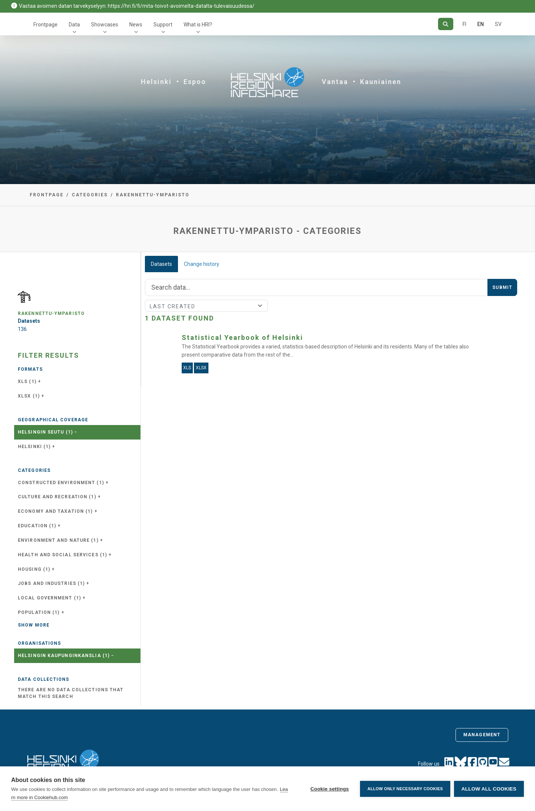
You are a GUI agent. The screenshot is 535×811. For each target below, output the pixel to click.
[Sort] (206, 306)
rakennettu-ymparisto (152, 194)
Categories (90, 194)
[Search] (445, 24)
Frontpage (45, 25)
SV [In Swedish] (498, 24)
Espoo (195, 82)
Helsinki (156, 82)
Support (162, 25)
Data (74, 25)
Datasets (161, 264)
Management (481, 734)
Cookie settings (329, 789)
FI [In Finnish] (464, 24)
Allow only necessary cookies (405, 788)
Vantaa (335, 82)
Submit (502, 287)
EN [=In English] (480, 24)
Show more (33, 625)
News (135, 25)
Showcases (104, 25)
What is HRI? (198, 25)
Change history (201, 264)
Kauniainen (380, 82)
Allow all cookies (488, 789)
